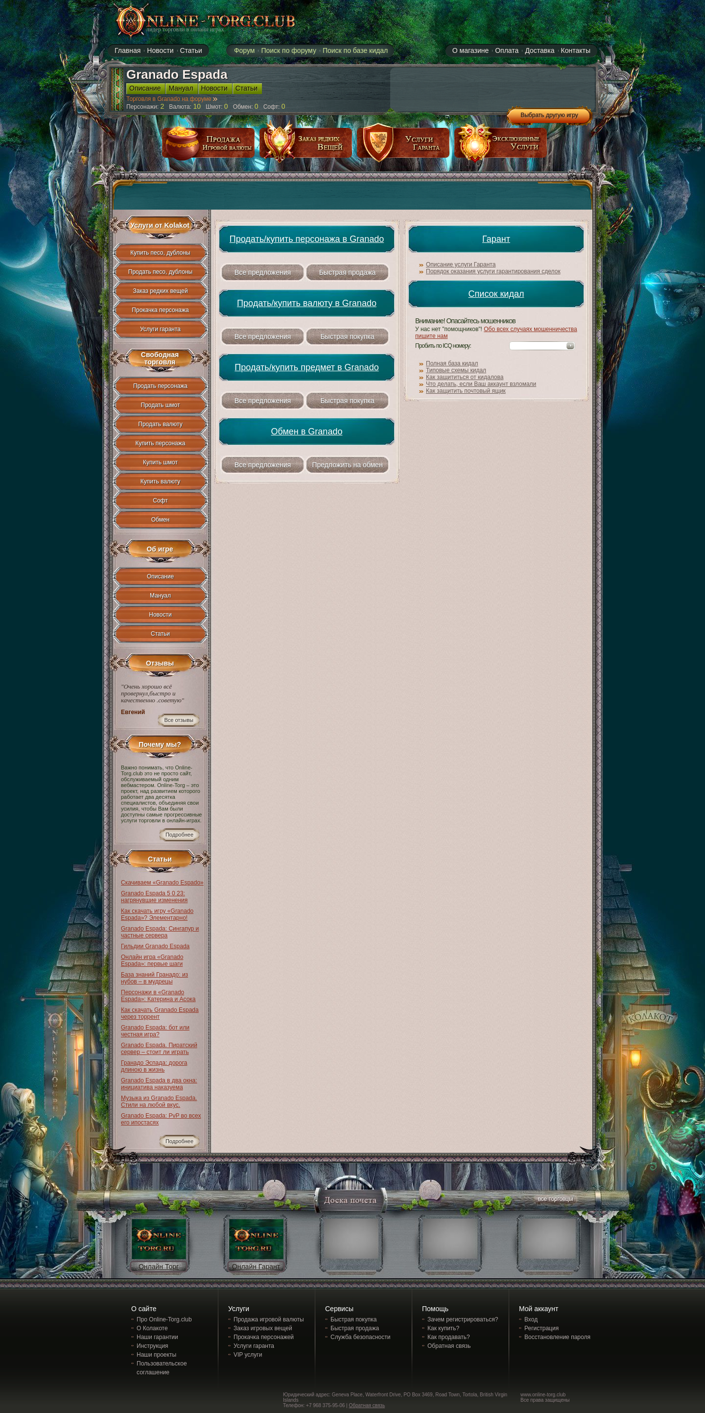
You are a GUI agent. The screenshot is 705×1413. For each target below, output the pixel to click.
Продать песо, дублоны (160, 271)
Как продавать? (448, 1337)
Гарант (496, 239)
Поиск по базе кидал (355, 50)
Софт (160, 500)
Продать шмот (160, 405)
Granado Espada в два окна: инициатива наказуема (159, 1084)
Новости (160, 50)
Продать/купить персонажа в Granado (307, 239)
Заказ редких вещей (160, 290)
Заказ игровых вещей (263, 1328)
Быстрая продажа (347, 272)
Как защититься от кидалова (464, 377)
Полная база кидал (452, 363)
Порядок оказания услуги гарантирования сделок (493, 271)
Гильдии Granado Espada (155, 946)
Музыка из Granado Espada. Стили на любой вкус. (159, 1101)
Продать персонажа (160, 386)
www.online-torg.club (542, 1394)
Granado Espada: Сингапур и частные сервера (160, 932)
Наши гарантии (157, 1337)
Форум (244, 50)
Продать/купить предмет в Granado (306, 367)
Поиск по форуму (288, 50)
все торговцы (554, 1200)
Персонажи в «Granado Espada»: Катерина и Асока (158, 996)
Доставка (539, 50)
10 (197, 106)
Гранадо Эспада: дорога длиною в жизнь (154, 1066)
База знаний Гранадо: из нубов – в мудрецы (154, 978)
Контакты (575, 50)
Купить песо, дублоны (160, 252)
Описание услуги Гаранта (460, 264)
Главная (128, 50)
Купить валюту (161, 481)
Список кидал (496, 294)
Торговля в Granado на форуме (171, 99)
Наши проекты (156, 1354)
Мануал (180, 88)
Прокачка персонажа (160, 310)
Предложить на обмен (347, 465)
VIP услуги (248, 1354)
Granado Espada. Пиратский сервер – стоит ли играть (159, 1048)
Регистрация (541, 1328)
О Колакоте (152, 1328)
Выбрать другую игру (549, 115)
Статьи (191, 50)
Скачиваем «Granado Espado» (162, 882)
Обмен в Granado (307, 431)
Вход (531, 1319)
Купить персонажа (161, 443)
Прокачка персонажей (264, 1337)
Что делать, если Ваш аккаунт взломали (481, 384)
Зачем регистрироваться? (462, 1319)
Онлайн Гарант (256, 1266)
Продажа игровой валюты (269, 1319)
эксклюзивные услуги (500, 146)
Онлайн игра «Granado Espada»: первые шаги (152, 960)
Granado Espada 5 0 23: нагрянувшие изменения (154, 897)
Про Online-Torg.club (164, 1319)
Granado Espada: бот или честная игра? (155, 1031)
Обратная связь (448, 1345)
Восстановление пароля (557, 1337)
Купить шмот (160, 462)
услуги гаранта (403, 146)
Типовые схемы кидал (456, 370)
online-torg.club (194, 20)
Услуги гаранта (160, 329)
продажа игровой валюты (208, 146)
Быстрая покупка (347, 336)
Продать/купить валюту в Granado (306, 303)
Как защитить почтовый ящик (466, 390)
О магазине (470, 50)
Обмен (160, 519)
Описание (145, 88)
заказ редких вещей (305, 146)
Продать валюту (160, 424)
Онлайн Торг (159, 1266)
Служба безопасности (360, 1337)
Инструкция (152, 1345)
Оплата (506, 50)
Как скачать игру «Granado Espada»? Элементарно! (157, 914)
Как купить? (443, 1328)
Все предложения (263, 272)
